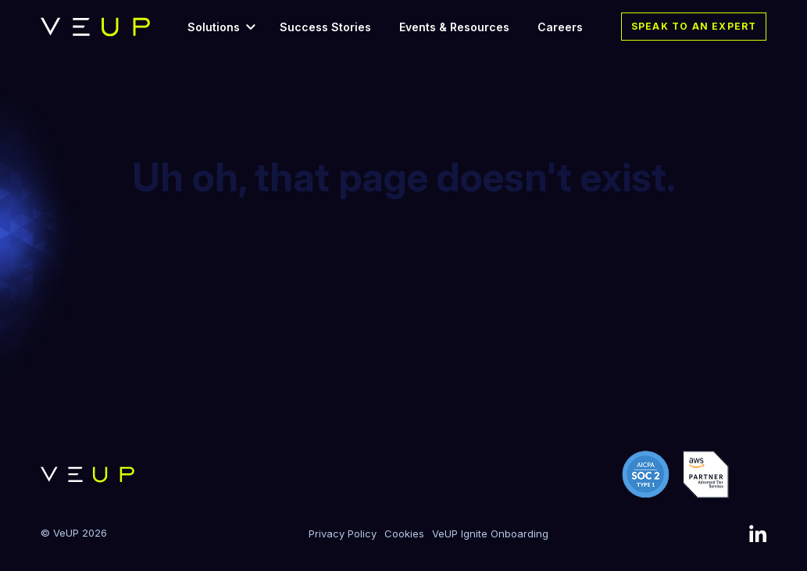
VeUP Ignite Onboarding (490, 533)
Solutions (213, 27)
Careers (560, 27)
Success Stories (325, 27)
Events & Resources (454, 27)
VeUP (66, 532)
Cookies (404, 533)
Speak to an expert (694, 26)
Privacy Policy (343, 533)
